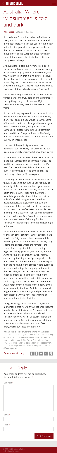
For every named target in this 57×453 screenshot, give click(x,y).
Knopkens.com (13, 451)
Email (6, 424)
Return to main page (14, 353)
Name (6, 414)
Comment (8, 383)
